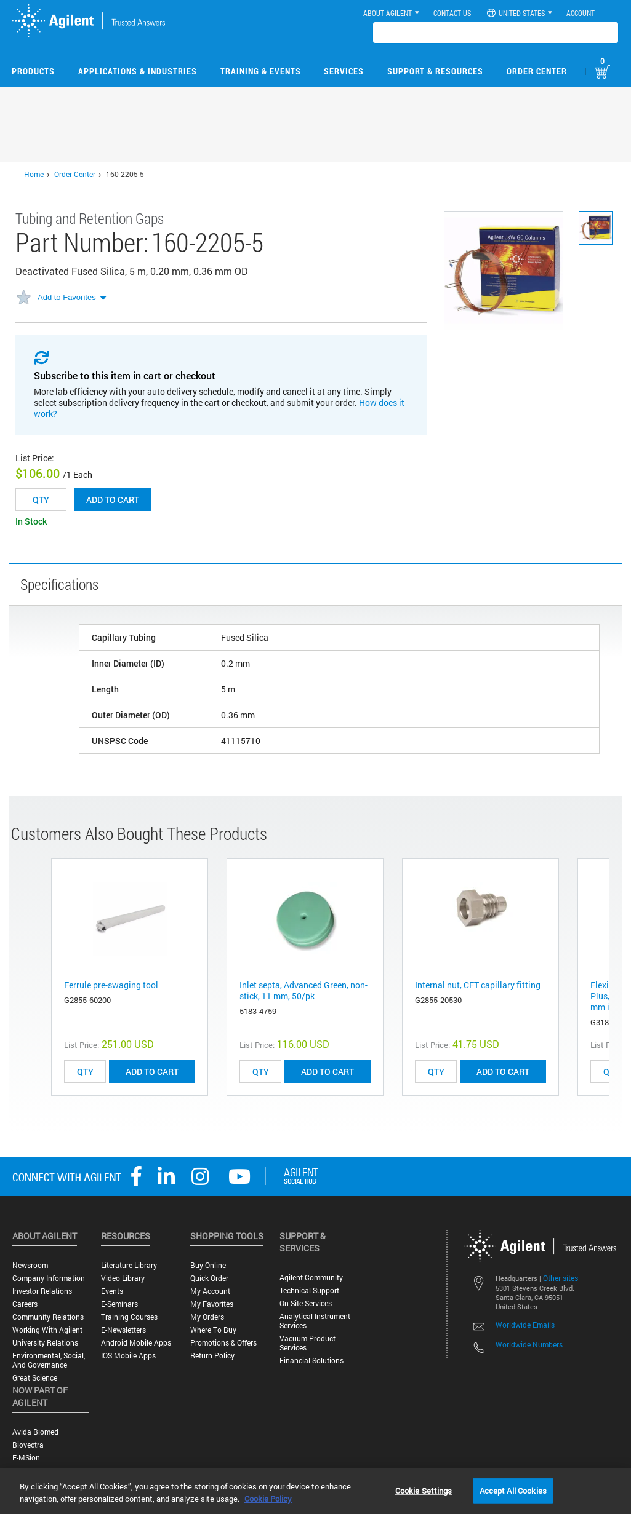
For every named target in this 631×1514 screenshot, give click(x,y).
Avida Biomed (35, 1432)
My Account (210, 1291)
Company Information (48, 1278)
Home (34, 174)
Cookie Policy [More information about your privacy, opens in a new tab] (268, 1498)
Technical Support (309, 1290)
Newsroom (30, 1265)
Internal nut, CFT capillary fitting (478, 985)
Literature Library (129, 1265)
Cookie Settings (423, 1490)
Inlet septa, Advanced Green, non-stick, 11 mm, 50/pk (303, 990)
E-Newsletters (123, 1329)
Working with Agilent (47, 1329)
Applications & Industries (137, 71)
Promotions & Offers (223, 1342)
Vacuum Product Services (307, 1343)
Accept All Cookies (513, 1490)
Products (33, 71)
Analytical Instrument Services (314, 1321)
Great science (34, 1377)
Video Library (123, 1278)
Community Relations (48, 1317)
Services (344, 71)
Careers (25, 1304)
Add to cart (112, 499)
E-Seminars (119, 1304)
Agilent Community (311, 1277)
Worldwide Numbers (529, 1344)
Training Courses (129, 1317)
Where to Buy (213, 1329)
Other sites (560, 1278)
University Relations (45, 1342)
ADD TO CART (152, 1071)
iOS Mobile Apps (128, 1355)
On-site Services (305, 1303)
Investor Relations (42, 1291)
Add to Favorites (67, 297)
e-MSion (26, 1457)
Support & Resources (435, 71)
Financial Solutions (311, 1360)
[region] (315, 1491)
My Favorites (211, 1304)
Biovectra (28, 1444)
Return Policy (212, 1355)
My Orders (207, 1317)
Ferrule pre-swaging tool (111, 985)
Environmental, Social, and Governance (48, 1360)
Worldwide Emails (525, 1325)
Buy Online (208, 1265)
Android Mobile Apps (136, 1342)
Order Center (537, 71)
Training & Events (260, 71)
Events (112, 1291)
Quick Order (209, 1278)
